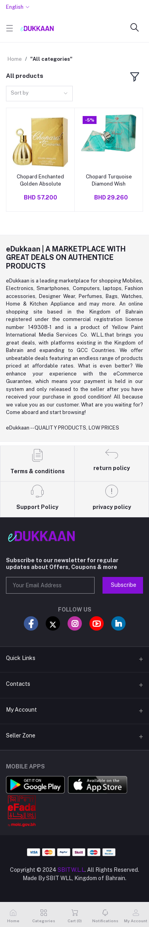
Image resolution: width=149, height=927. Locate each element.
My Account (21, 709)
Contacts (18, 684)
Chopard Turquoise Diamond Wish (109, 180)
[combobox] (39, 93)
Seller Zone (20, 735)
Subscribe (123, 585)
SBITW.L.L (71, 870)
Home (15, 59)
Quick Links (20, 658)
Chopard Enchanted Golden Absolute (40, 180)
